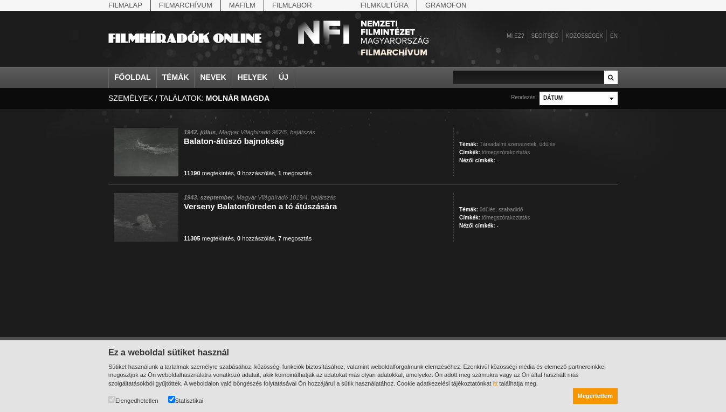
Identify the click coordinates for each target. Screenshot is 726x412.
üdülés (547, 144)
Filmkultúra (385, 5)
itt (495, 383)
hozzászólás (256, 173)
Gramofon (446, 5)
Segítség (545, 36)
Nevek (213, 77)
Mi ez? (515, 36)
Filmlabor (292, 5)
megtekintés (209, 173)
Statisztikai (186, 400)
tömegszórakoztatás (506, 152)
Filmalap (125, 5)
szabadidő (511, 209)
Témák (175, 77)
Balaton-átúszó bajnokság (234, 141)
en (614, 36)
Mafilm (242, 5)
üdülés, (488, 209)
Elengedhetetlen (133, 400)
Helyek (253, 77)
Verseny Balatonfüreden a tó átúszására (260, 206)
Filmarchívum (185, 5)
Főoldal (132, 77)
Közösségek (584, 36)
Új (283, 77)
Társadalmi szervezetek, (509, 144)
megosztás (295, 173)
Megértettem (595, 396)
